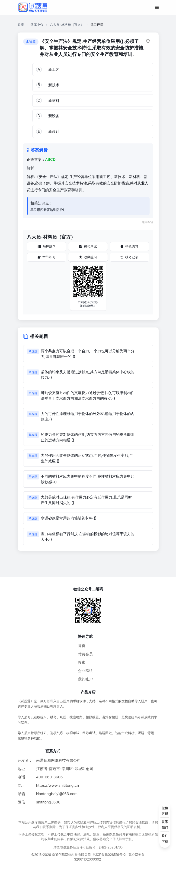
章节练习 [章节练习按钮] (46, 257)
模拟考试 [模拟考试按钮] (88, 246)
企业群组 (85, 670)
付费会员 (85, 654)
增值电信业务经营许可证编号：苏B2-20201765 (88, 847)
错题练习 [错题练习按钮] (129, 246)
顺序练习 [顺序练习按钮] (47, 246)
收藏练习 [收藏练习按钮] (88, 257)
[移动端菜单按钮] (157, 7)
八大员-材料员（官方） (67, 24)
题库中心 (36, 24)
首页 (21, 24)
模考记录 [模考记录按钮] (129, 257)
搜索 (81, 662)
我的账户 (85, 679)
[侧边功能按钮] (164, 824)
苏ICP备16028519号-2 (109, 855)
